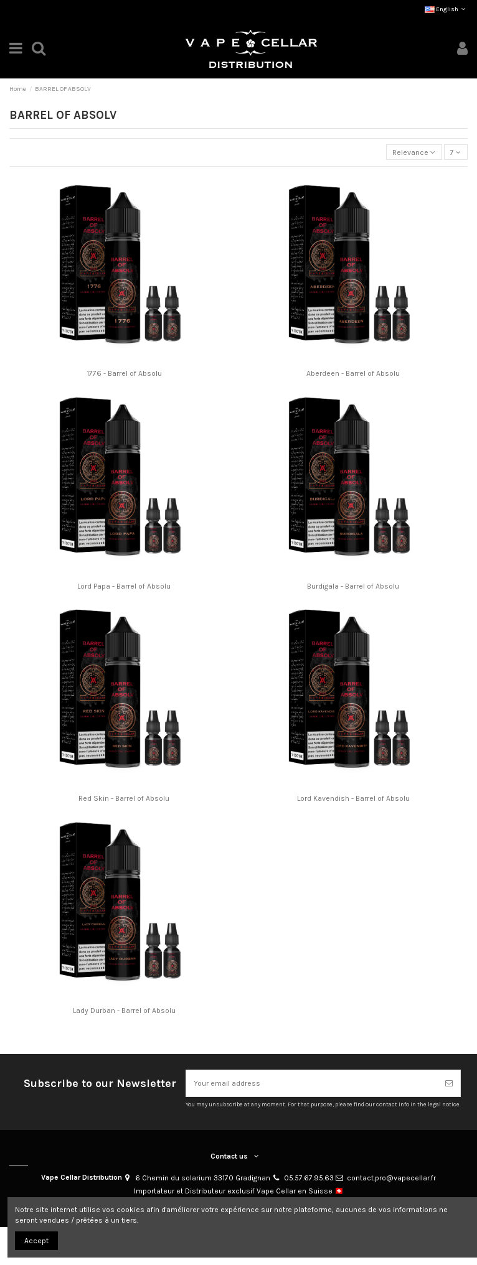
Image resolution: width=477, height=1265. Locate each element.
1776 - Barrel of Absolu (124, 373)
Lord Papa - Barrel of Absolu (124, 586)
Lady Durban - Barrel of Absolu (124, 1010)
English (446, 9)
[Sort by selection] (414, 152)
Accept (36, 1240)
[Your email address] (312, 1083)
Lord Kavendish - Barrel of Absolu (353, 798)
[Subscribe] (449, 1083)
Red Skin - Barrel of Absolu (123, 798)
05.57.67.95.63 (309, 1178)
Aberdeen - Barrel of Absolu (353, 373)
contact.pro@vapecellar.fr (391, 1178)
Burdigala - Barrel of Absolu (353, 586)
